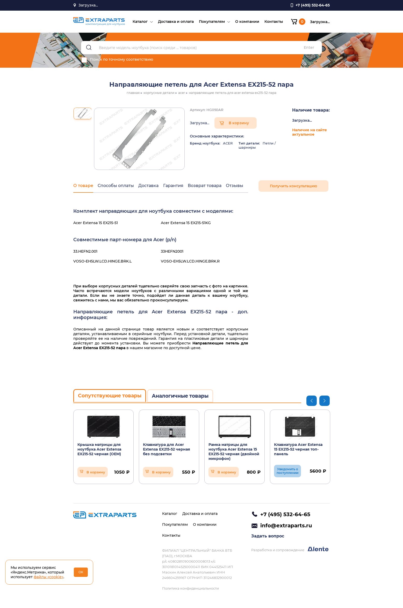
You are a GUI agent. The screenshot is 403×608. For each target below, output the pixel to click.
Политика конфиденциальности (190, 588)
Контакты (273, 22)
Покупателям (211, 22)
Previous (311, 401)
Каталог (139, 22)
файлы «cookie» (48, 577)
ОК (80, 572)
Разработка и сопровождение (289, 550)
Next (324, 401)
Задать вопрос (267, 537)
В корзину (239, 124)
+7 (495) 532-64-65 (285, 514)
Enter (309, 49)
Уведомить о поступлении (287, 472)
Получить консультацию (293, 187)
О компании (246, 22)
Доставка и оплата (175, 22)
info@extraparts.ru (286, 526)
